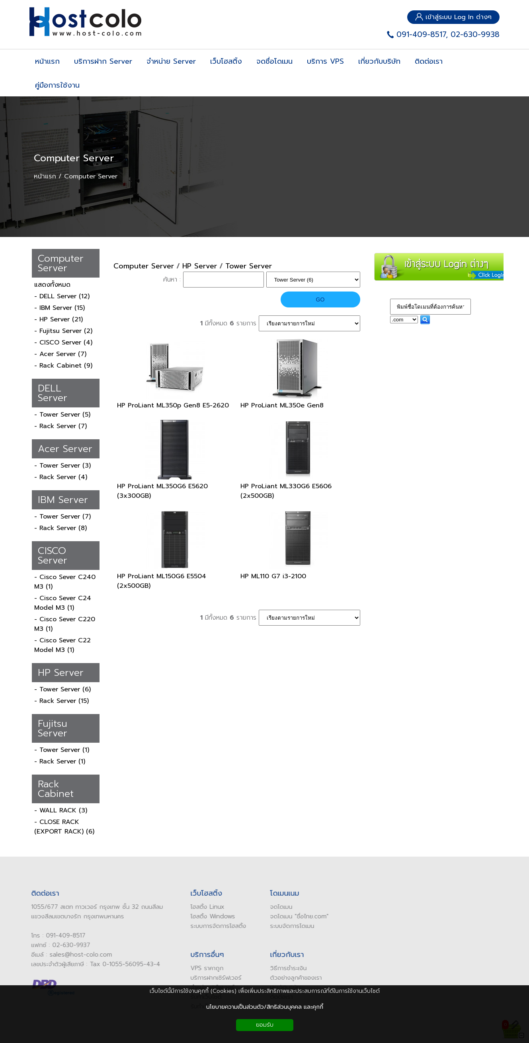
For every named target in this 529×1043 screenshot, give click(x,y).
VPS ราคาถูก (203, 968)
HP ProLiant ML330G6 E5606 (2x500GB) (286, 491)
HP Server (199, 266)
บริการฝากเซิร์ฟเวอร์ (212, 977)
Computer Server (74, 158)
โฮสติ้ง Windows (209, 916)
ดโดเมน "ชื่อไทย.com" (297, 916)
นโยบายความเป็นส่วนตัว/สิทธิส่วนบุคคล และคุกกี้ (264, 1007)
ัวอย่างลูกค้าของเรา (294, 977)
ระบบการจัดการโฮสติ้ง (214, 926)
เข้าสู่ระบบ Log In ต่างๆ (453, 17)
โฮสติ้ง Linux (204, 906)
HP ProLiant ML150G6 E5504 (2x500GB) (161, 581)
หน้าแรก (45, 176)
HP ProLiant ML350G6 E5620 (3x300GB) (162, 491)
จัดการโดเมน (294, 926)
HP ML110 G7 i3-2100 (273, 576)
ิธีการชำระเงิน (286, 968)
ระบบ (272, 926)
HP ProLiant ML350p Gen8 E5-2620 (173, 405)
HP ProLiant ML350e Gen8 (282, 405)
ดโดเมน (279, 906)
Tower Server (248, 266)
